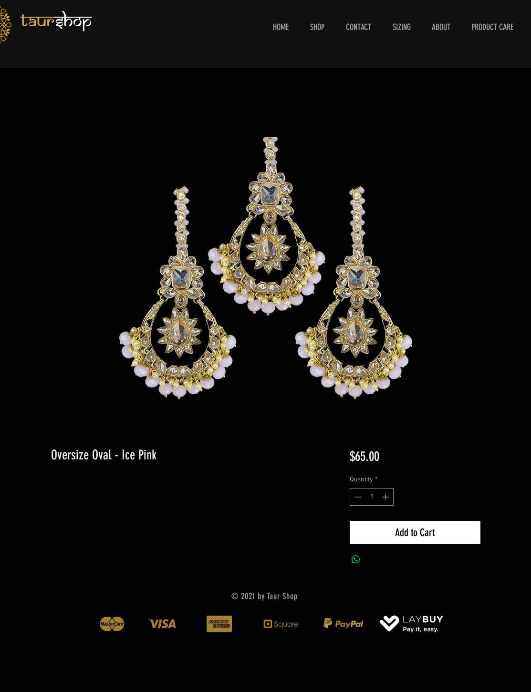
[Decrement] (357, 496)
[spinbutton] (371, 496)
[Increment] (386, 496)
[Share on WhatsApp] (356, 559)
